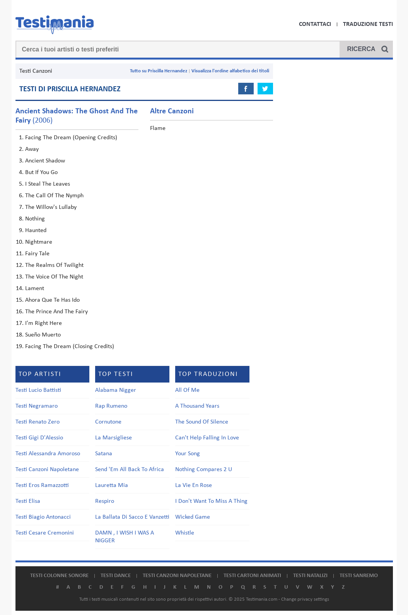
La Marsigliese (113, 438)
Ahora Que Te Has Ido (52, 300)
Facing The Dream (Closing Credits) (69, 346)
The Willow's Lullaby (51, 207)
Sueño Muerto (43, 335)
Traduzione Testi (368, 24)
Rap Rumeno (111, 406)
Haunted (35, 230)
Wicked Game (192, 517)
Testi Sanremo (359, 576)
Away (32, 149)
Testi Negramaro (36, 406)
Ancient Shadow (45, 161)
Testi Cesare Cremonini (44, 533)
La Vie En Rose (193, 485)
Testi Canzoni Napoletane (47, 469)
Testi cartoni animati (252, 576)
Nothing (35, 219)
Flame (158, 128)
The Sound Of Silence (201, 422)
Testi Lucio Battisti (38, 390)
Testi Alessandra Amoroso (47, 454)
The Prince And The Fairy (56, 312)
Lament (34, 288)
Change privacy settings (305, 599)
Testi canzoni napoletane (177, 576)
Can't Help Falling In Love (207, 438)
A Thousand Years (197, 406)
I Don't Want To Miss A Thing (211, 501)
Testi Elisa (27, 501)
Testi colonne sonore (59, 576)
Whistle (184, 533)
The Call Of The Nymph (54, 196)
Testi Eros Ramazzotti (42, 485)
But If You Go (41, 172)
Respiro (104, 501)
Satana (103, 454)
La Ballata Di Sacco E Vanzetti (132, 517)
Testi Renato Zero (37, 422)
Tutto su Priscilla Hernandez (158, 70)
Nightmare (38, 242)
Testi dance (116, 576)
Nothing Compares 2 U (203, 469)
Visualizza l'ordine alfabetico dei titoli (230, 70)
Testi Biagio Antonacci (43, 517)
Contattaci (315, 24)
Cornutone (108, 422)
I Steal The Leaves (47, 184)
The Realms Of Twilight (54, 265)
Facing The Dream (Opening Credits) (71, 138)
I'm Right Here (43, 323)
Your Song (187, 454)
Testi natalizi (310, 576)
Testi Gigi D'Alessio (39, 438)
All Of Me (187, 390)
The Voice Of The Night (54, 277)
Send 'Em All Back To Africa (129, 469)
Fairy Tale (37, 254)
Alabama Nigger (115, 390)
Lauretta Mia (111, 485)
